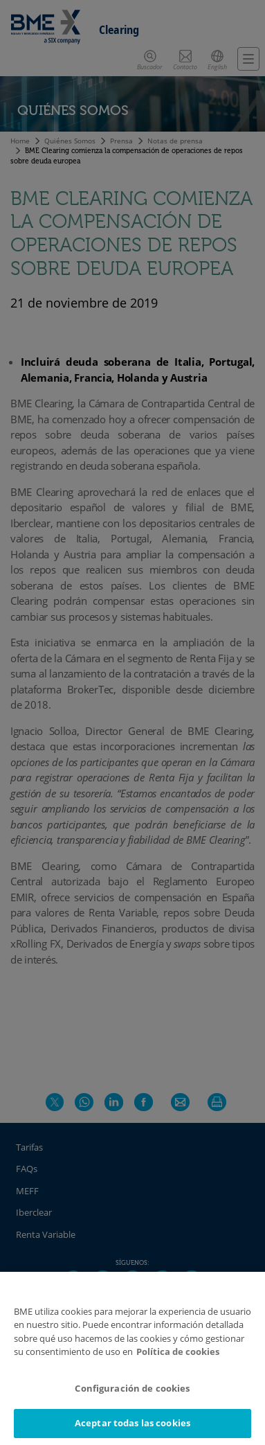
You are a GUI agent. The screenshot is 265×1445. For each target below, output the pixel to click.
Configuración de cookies (132, 1388)
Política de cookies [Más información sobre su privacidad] (177, 1351)
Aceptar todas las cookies (132, 1423)
